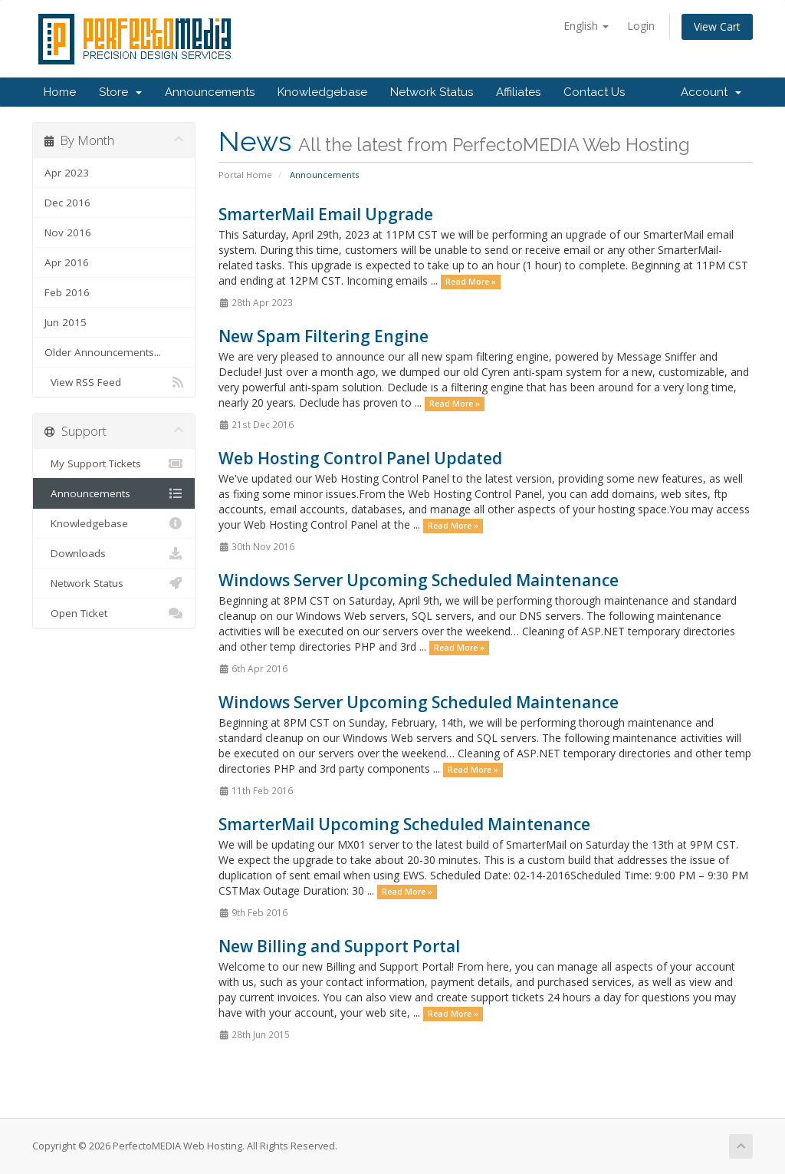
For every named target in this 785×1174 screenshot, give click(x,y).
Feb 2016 (67, 292)
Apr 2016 (66, 262)
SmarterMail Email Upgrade (325, 214)
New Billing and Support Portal (339, 946)
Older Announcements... (102, 352)
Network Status (431, 92)
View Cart (717, 26)
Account (711, 92)
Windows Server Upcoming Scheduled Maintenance (418, 580)
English (586, 25)
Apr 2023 (66, 173)
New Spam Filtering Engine (323, 336)
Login (641, 25)
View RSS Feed (113, 382)
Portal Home (245, 174)
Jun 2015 (65, 322)
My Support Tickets (113, 463)
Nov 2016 (67, 232)
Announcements (210, 92)
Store (120, 92)
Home (60, 92)
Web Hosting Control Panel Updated (360, 458)
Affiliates (518, 92)
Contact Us (594, 92)
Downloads (113, 553)
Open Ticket (113, 613)
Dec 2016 (67, 202)
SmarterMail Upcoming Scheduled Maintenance (404, 824)
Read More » (470, 281)
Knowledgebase (322, 92)
